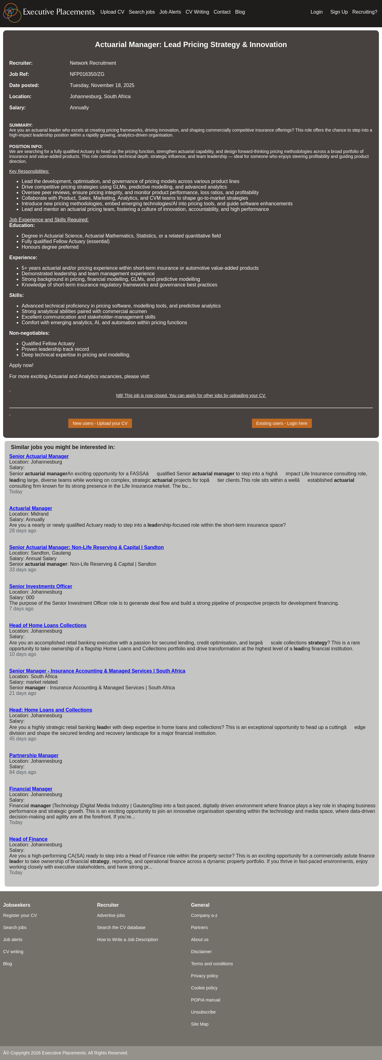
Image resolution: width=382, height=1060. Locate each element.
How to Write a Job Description (127, 939)
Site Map (200, 1024)
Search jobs (142, 12)
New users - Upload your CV (100, 423)
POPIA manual (205, 999)
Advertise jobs (111, 915)
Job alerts (12, 939)
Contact (222, 12)
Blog (240, 12)
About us (200, 939)
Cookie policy (204, 987)
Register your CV (20, 915)
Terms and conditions (212, 963)
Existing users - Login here (282, 423)
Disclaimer (201, 951)
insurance (18, 156)
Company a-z (204, 915)
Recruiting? (364, 12)
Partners (199, 927)
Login (317, 12)
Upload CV (112, 12)
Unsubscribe (203, 1012)
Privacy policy (204, 975)
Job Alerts (170, 12)
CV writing (13, 951)
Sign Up (339, 12)
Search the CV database (121, 927)
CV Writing (197, 12)
